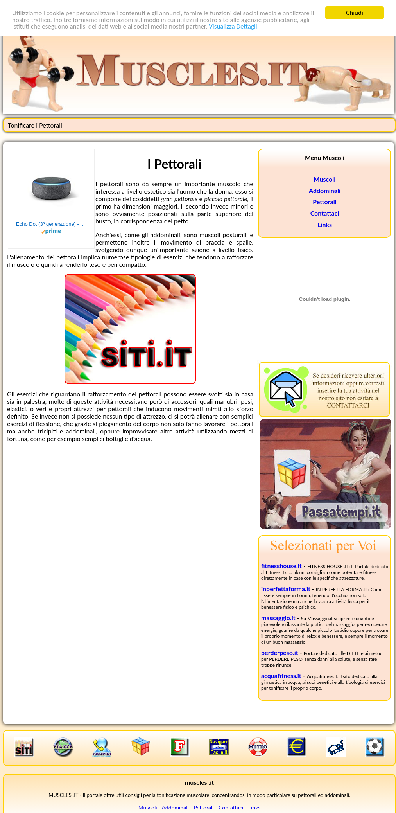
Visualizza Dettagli (233, 26)
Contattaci (324, 213)
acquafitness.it (281, 675)
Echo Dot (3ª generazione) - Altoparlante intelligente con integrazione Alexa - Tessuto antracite (51, 224)
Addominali (324, 190)
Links (324, 224)
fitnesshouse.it (281, 565)
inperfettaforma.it (285, 588)
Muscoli (325, 179)
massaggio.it (278, 617)
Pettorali (324, 201)
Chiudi (354, 13)
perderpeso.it (279, 652)
